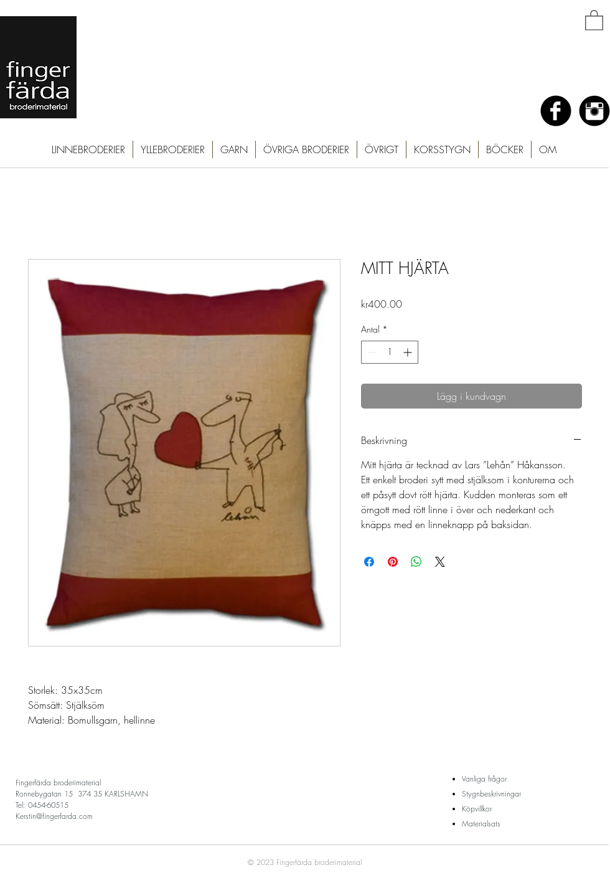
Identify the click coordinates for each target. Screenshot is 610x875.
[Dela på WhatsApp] (416, 561)
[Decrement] (370, 352)
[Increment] (408, 352)
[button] (594, 20)
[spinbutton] (389, 352)
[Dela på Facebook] (369, 561)
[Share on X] (440, 561)
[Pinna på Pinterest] (392, 561)
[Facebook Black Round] (555, 110)
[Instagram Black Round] (594, 110)
